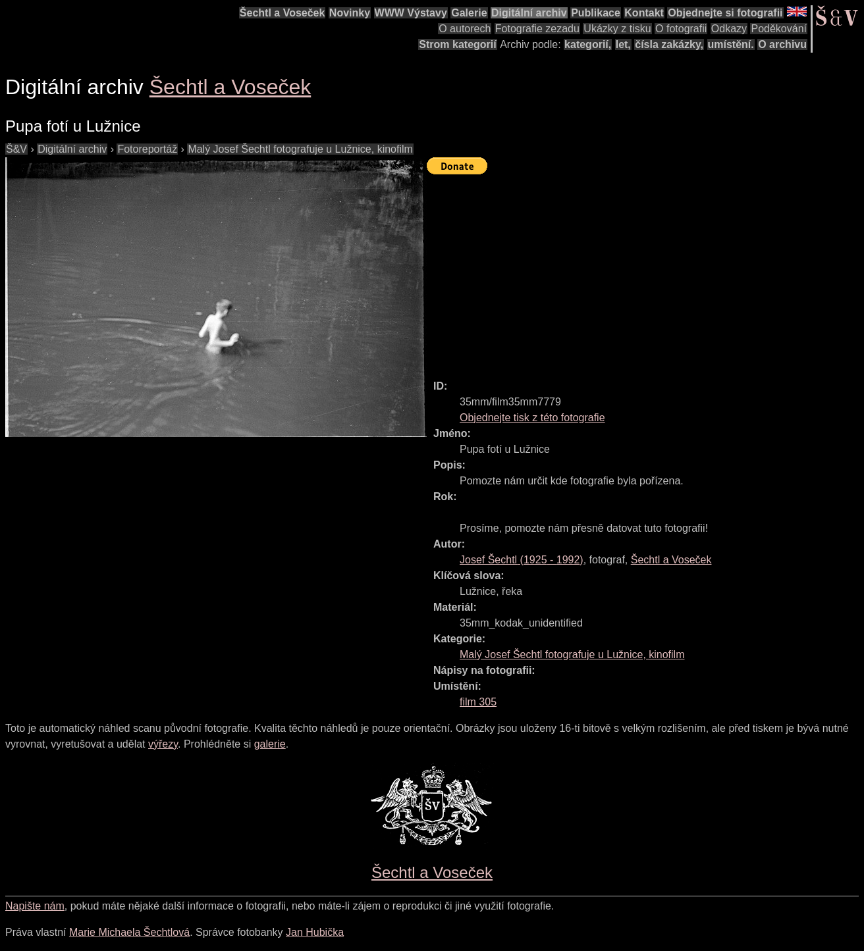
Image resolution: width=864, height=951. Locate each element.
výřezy (163, 744)
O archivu (782, 44)
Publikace (595, 12)
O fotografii (681, 28)
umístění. (731, 44)
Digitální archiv (529, 12)
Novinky (349, 12)
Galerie (469, 12)
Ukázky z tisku (617, 28)
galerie (270, 744)
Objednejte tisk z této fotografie (532, 417)
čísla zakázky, (669, 44)
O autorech (465, 28)
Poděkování (779, 28)
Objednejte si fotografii (725, 12)
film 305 (478, 701)
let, (623, 44)
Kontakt (644, 12)
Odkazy (729, 28)
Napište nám (35, 906)
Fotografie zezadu (537, 28)
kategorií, (587, 44)
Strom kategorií (457, 44)
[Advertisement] (645, 271)
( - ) (521, 559)
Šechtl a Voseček (282, 12)
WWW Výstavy (411, 12)
